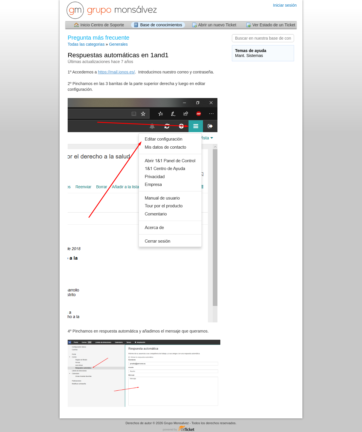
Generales (118, 44)
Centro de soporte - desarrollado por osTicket (181, 428)
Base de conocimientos (161, 25)
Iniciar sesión (285, 5)
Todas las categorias (86, 44)
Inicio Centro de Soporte (102, 25)
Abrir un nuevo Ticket (217, 25)
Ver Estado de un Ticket (273, 25)
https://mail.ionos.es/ (116, 72)
